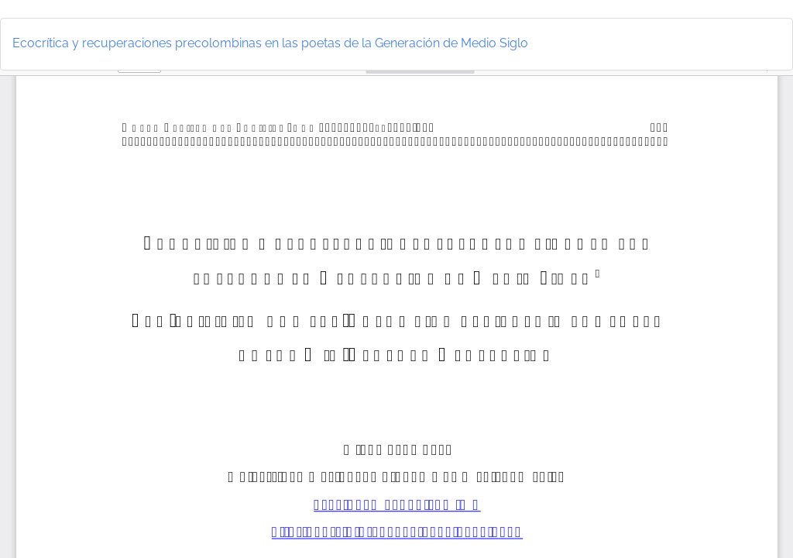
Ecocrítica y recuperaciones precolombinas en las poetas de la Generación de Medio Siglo (270, 43)
